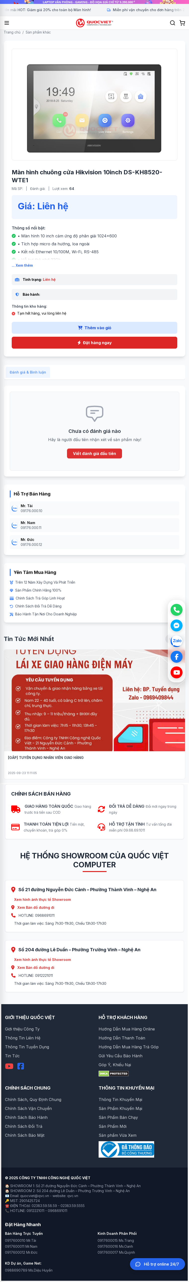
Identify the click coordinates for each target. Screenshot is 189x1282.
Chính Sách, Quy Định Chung (33, 1099)
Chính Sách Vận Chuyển (28, 1108)
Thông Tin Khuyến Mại (120, 1099)
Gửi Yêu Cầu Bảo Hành (120, 1055)
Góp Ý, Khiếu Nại (115, 1064)
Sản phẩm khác (38, 32)
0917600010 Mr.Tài (20, 1240)
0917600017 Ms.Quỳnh (116, 1252)
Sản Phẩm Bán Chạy (118, 1117)
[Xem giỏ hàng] (182, 23)
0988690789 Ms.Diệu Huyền (29, 1270)
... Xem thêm (22, 265)
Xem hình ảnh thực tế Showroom (42, 899)
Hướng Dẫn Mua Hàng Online (127, 1028)
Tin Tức (12, 1055)
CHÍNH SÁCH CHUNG (28, 1088)
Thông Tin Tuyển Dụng (27, 1046)
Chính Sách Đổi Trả (23, 1126)
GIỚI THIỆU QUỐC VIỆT (30, 1017)
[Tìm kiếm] (173, 23)
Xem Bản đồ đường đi (32, 907)
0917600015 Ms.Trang (116, 1240)
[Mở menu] (7, 23)
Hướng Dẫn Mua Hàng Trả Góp (129, 1046)
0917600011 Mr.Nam (21, 1246)
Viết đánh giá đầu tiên (94, 458)
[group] (94, 2)
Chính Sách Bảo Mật (24, 1135)
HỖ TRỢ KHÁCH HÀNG (123, 1017)
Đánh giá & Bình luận (28, 377)
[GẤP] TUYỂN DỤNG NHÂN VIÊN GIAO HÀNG (46, 762)
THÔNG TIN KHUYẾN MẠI (126, 1088)
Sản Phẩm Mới (112, 1126)
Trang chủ (12, 32)
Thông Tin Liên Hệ (22, 1037)
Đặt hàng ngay (94, 342)
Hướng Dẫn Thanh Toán (122, 1037)
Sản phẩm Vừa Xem (117, 1135)
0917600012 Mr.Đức (21, 1252)
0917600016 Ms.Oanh (115, 1246)
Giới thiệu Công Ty (22, 1028)
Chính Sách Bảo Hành (26, 1117)
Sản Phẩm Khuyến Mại (120, 1108)
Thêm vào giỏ (94, 327)
